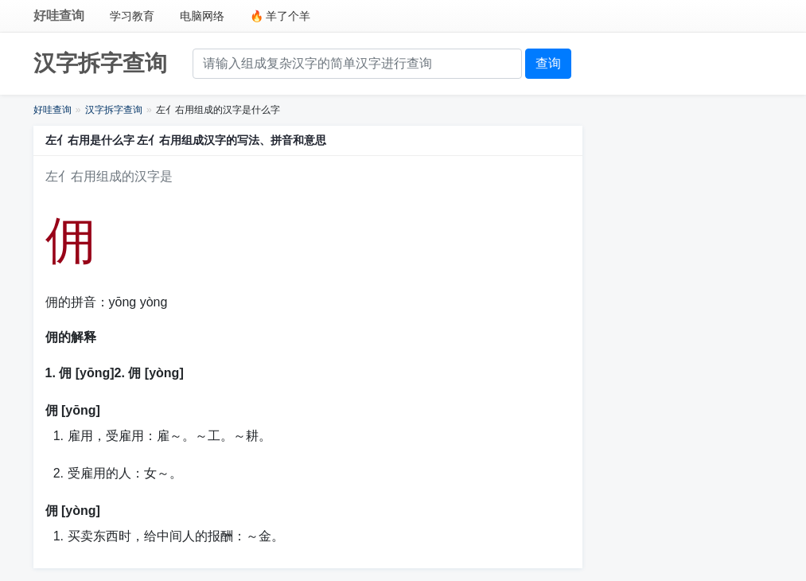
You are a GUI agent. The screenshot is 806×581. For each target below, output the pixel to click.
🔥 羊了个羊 (280, 16)
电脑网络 (202, 16)
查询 (548, 63)
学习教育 (132, 16)
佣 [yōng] (72, 410)
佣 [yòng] (72, 510)
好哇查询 (58, 15)
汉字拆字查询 (100, 63)
